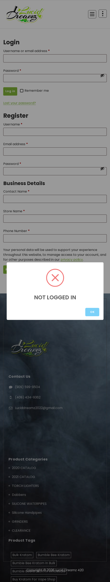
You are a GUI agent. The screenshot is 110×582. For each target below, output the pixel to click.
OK (92, 312)
